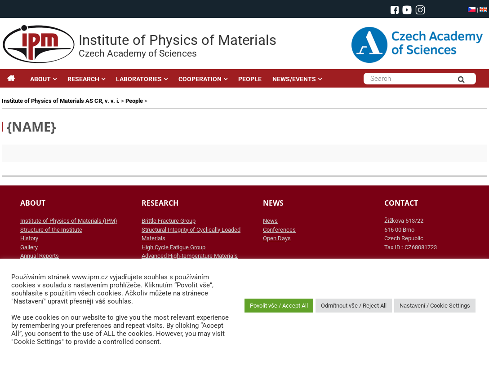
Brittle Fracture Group (169, 220)
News (270, 220)
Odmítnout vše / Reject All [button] (354, 305)
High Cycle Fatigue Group (173, 247)
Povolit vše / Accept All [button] (279, 305)
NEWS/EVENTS (294, 79)
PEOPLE (250, 79)
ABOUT (40, 79)
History (29, 238)
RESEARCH (83, 79)
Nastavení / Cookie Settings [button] (435, 305)
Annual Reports (39, 255)
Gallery (29, 247)
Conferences (279, 229)
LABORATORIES (139, 79)
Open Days (277, 238)
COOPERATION (200, 79)
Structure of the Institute (51, 229)
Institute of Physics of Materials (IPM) (68, 220)
